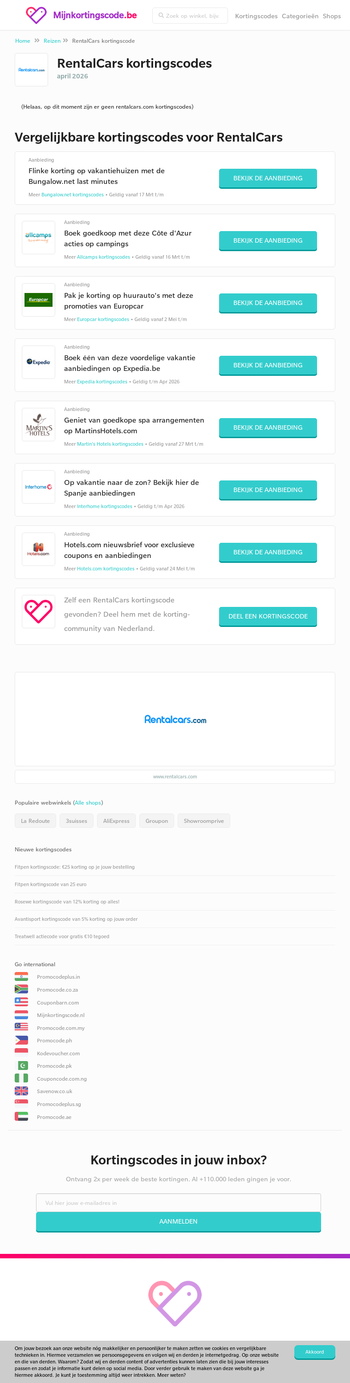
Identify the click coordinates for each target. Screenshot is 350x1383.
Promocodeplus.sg (59, 1104)
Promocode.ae (54, 1117)
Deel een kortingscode (268, 616)
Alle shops (88, 802)
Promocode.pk (54, 1065)
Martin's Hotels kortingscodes (110, 444)
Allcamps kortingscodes (103, 257)
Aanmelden (178, 1221)
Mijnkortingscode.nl (61, 1015)
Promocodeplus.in (58, 976)
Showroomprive (204, 820)
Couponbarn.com (58, 1002)
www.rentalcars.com (175, 776)
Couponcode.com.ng (62, 1078)
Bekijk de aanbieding (268, 178)
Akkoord (314, 1352)
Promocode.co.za (57, 989)
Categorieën (300, 16)
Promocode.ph (54, 1040)
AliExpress (116, 820)
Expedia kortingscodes (102, 381)
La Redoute (35, 820)
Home (22, 40)
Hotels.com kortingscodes (105, 568)
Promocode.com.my (61, 1028)
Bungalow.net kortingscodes (72, 194)
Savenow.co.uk (54, 1091)
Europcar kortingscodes (103, 319)
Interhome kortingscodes (104, 506)
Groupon (157, 820)
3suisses (76, 820)
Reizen (52, 40)
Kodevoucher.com (58, 1053)
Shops (332, 16)
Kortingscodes (256, 16)
